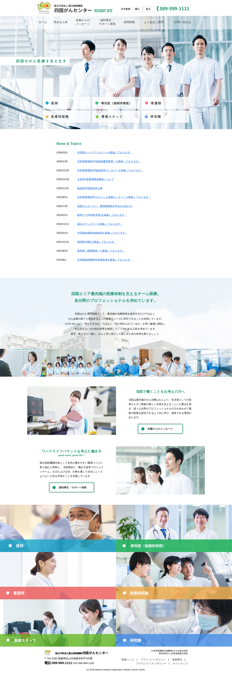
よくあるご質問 (154, 22)
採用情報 (129, 22)
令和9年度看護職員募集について (95, 179)
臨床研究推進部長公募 (89, 188)
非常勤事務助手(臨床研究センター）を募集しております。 (110, 170)
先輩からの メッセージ (83, 22)
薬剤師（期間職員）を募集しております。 (101, 250)
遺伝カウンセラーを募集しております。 (100, 224)
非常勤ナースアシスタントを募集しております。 (105, 152)
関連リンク (127, 659)
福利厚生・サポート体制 (72, 487)
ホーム (43, 22)
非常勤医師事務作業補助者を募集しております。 (105, 259)
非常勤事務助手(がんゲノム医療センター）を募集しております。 (114, 197)
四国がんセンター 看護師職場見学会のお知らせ (105, 206)
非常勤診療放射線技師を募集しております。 (102, 233)
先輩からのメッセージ (160, 428)
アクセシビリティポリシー (151, 663)
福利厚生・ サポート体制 (107, 22)
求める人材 (61, 22)
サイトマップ (180, 663)
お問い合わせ (182, 22)
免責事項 (177, 659)
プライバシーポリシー (153, 659)
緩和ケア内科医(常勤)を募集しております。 (102, 215)
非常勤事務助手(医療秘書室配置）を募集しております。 (109, 161)
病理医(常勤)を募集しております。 (97, 242)
